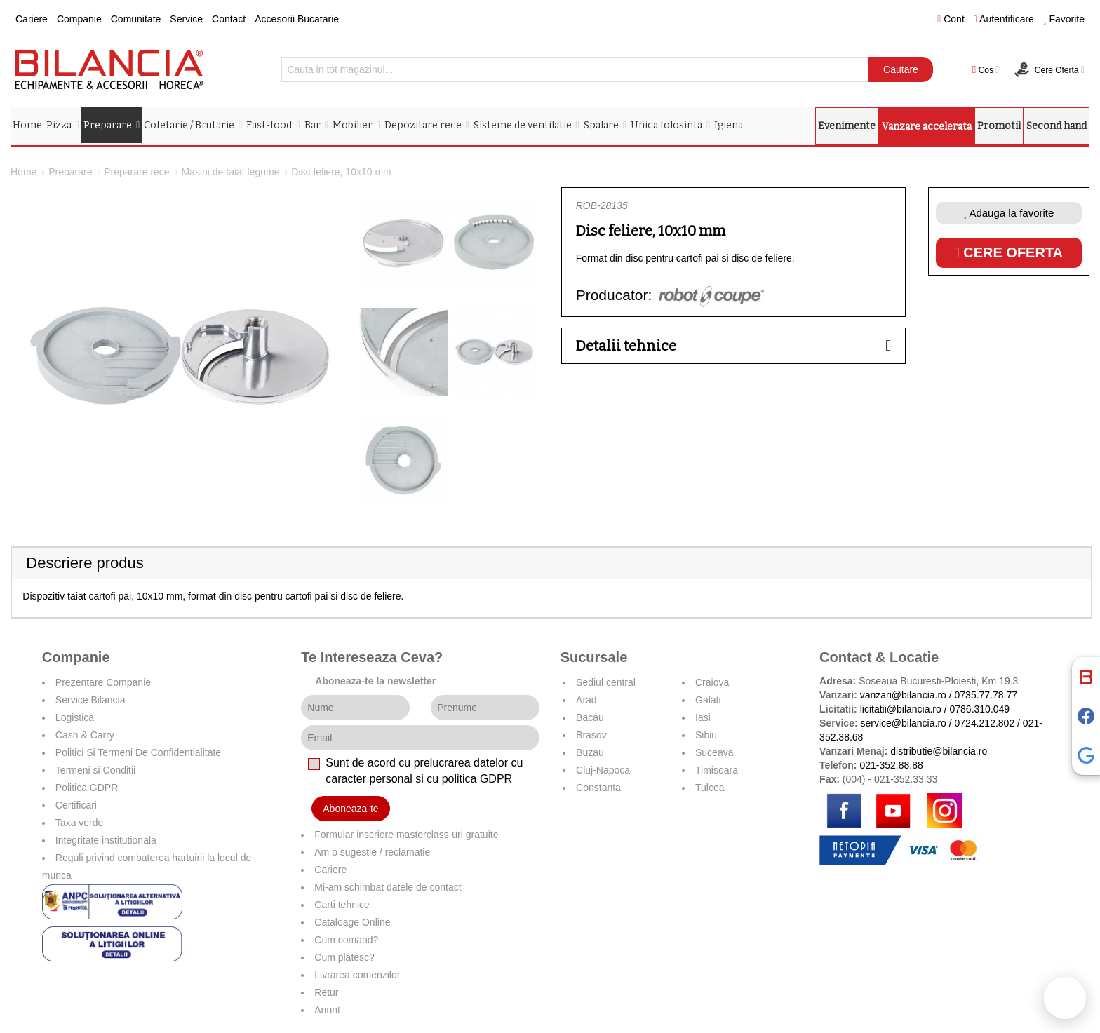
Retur (326, 992)
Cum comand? (346, 939)
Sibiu (706, 735)
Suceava (714, 752)
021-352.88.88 (891, 765)
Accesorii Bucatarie (297, 19)
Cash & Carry (84, 735)
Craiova (712, 682)
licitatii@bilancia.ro (900, 709)
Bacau (590, 717)
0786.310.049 (980, 709)
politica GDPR (477, 779)
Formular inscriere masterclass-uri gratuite (406, 834)
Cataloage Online (352, 922)
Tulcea (710, 787)
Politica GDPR (86, 787)
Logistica (74, 717)
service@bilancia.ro (903, 723)
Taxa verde (79, 822)
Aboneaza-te (350, 808)
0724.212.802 (985, 723)
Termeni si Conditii (95, 770)
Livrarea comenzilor (357, 974)
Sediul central (606, 682)
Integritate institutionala (105, 840)
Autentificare (1004, 19)
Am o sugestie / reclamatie (372, 852)
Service (186, 19)
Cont (951, 19)
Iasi (703, 717)
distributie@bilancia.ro (937, 751)
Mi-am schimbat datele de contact (387, 887)
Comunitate (136, 19)
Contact (229, 19)
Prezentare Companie (103, 682)
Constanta (598, 787)
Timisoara (716, 770)
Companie (79, 19)
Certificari (76, 805)
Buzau (590, 752)
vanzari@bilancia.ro (903, 695)
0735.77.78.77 (986, 695)
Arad (586, 699)
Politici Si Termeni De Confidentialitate (138, 752)
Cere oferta (1008, 252)
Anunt (327, 1009)
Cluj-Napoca (603, 770)
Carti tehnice (342, 904)
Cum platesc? (344, 957)
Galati (708, 699)
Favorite (1064, 19)
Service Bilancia (90, 699)
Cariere (31, 19)
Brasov (591, 735)
